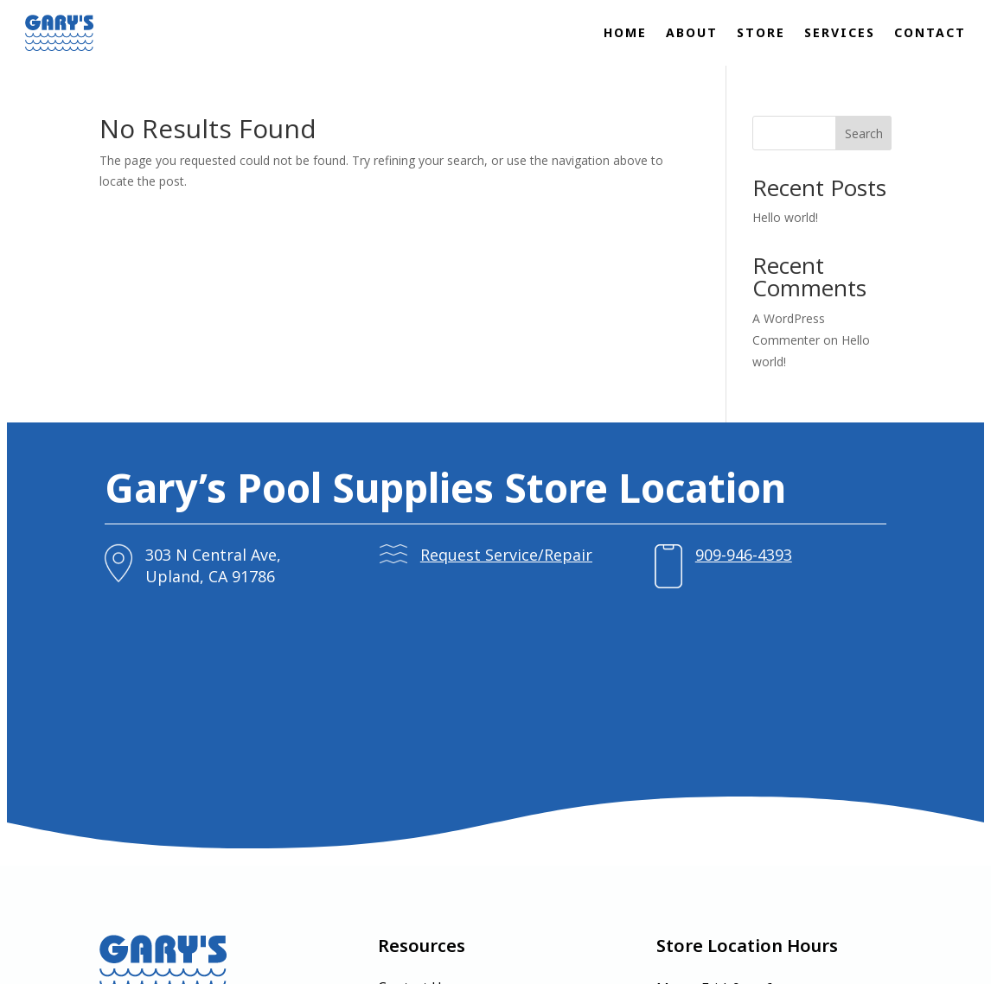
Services (839, 32)
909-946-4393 (710, 554)
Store (761, 32)
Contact (930, 32)
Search (864, 133)
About (692, 32)
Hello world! (785, 217)
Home (625, 32)
